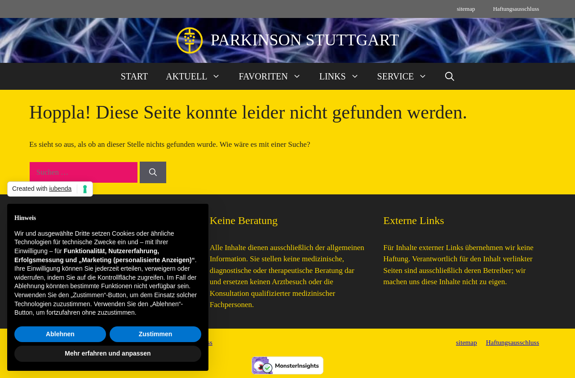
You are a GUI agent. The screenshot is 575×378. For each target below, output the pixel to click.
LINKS (343, 76)
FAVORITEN (274, 76)
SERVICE (407, 76)
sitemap (466, 8)
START (134, 76)
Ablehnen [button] (60, 334)
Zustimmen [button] (155, 334)
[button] (449, 76)
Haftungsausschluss (516, 8)
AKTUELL (198, 76)
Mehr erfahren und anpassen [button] (107, 353)
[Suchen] (153, 172)
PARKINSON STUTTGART (305, 40)
